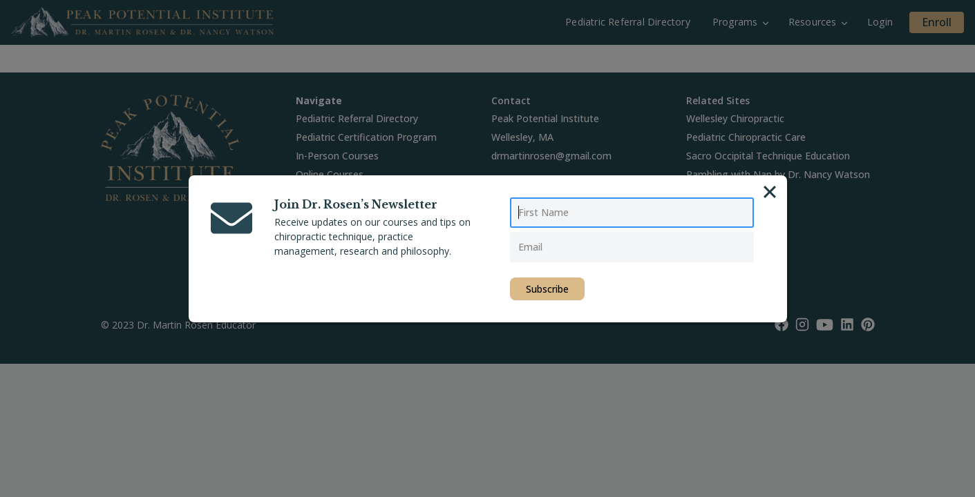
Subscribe (547, 288)
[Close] (770, 192)
